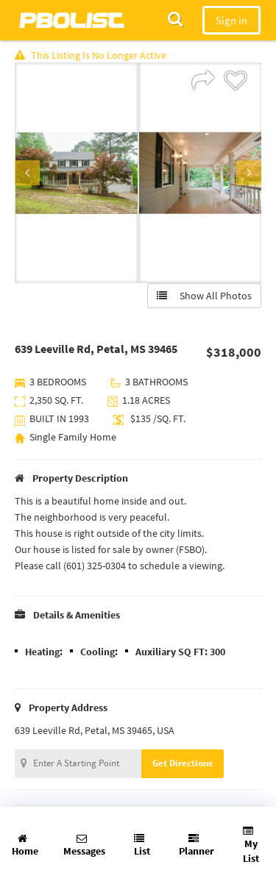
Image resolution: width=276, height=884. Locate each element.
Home (25, 845)
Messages (84, 845)
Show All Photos (204, 295)
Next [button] (248, 172)
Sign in (231, 20)
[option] (76, 173)
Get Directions (182, 763)
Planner (196, 845)
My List (251, 845)
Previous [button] (27, 172)
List (142, 845)
